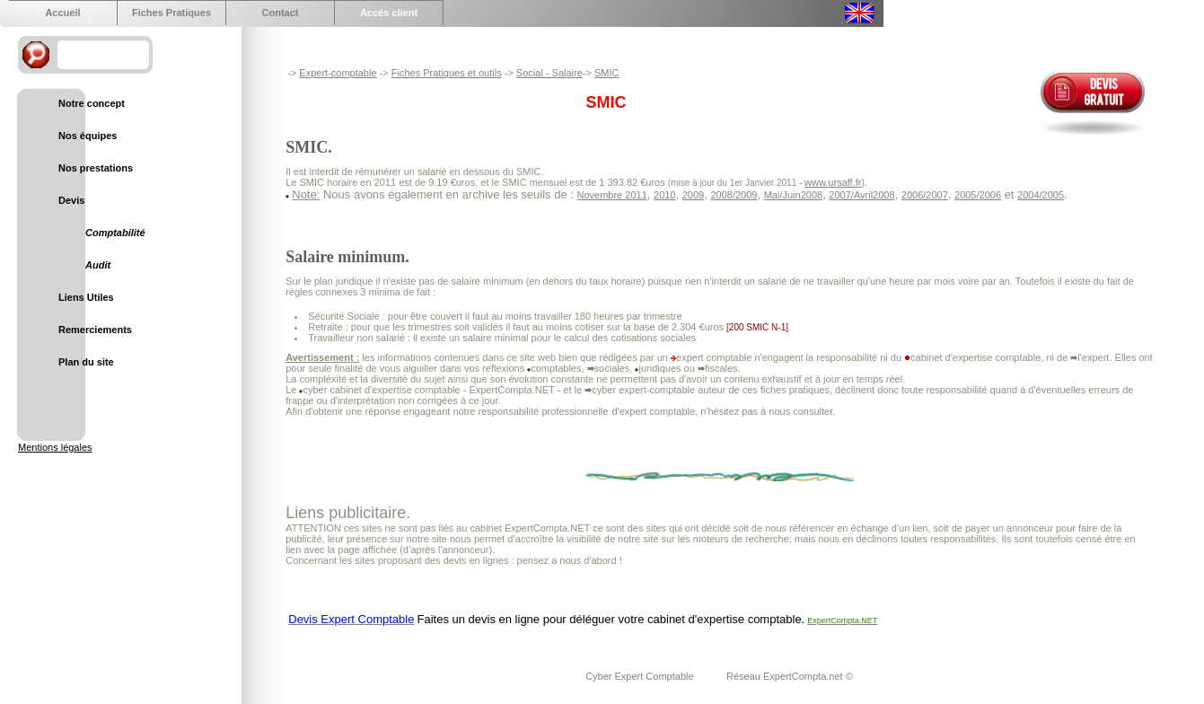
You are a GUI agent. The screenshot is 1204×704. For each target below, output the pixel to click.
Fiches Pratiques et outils (446, 72)
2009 (693, 194)
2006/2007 (924, 194)
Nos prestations (95, 168)
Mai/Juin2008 (793, 194)
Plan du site (86, 361)
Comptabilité (115, 232)
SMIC (607, 72)
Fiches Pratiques (171, 12)
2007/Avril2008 (861, 194)
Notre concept (91, 103)
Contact (280, 12)
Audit (97, 265)
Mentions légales (55, 447)
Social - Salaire (549, 72)
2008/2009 (733, 194)
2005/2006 (977, 194)
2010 (664, 194)
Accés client (388, 12)
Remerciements (95, 329)
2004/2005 (1040, 194)
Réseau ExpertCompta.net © (789, 676)
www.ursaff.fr (832, 182)
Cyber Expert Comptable (641, 676)
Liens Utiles (86, 297)
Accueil (62, 12)
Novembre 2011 (612, 194)
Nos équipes (87, 135)
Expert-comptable (337, 72)
